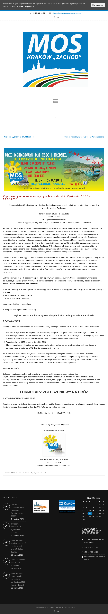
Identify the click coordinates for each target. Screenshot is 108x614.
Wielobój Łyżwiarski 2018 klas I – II (19, 137)
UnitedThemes (69, 607)
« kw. (84, 519)
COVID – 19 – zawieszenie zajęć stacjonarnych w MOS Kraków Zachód (18, 546)
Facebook (54, 17)
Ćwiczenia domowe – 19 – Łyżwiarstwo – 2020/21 (17, 528)
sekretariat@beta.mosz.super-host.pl (66, 13)
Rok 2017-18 (41, 473)
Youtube (58, 17)
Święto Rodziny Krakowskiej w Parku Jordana (84, 137)
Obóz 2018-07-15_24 (26, 473)
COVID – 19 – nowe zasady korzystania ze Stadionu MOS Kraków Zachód (18, 579)
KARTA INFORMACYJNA (54, 413)
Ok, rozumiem (98, 5)
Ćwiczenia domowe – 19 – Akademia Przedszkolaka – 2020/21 (18, 510)
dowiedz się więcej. (26, 6)
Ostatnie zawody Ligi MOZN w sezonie (18, 563)
